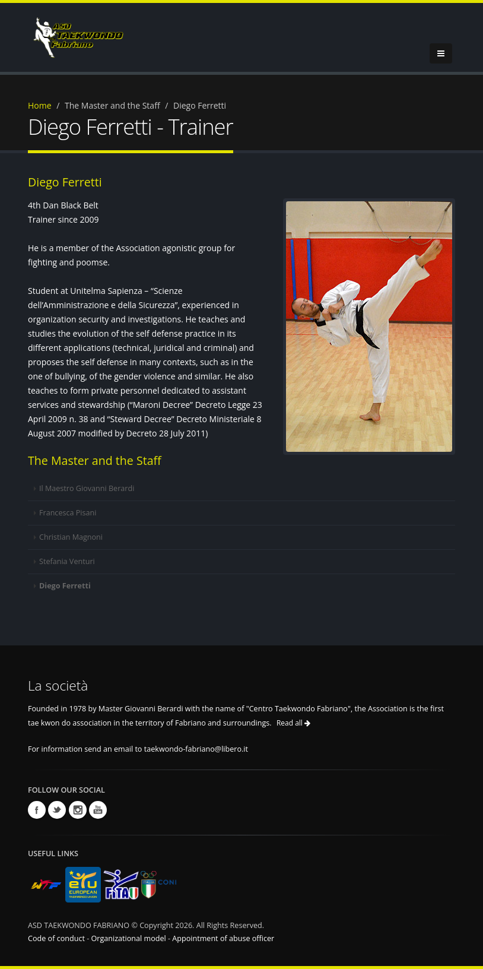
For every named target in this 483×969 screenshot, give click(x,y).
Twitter (57, 810)
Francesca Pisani (67, 513)
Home (40, 105)
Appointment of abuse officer (223, 938)
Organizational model (129, 938)
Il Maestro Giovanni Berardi (86, 488)
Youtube (98, 810)
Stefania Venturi (67, 561)
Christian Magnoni (71, 537)
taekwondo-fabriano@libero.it (196, 749)
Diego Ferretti (65, 586)
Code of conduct (57, 938)
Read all (293, 723)
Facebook (37, 810)
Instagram (78, 810)
